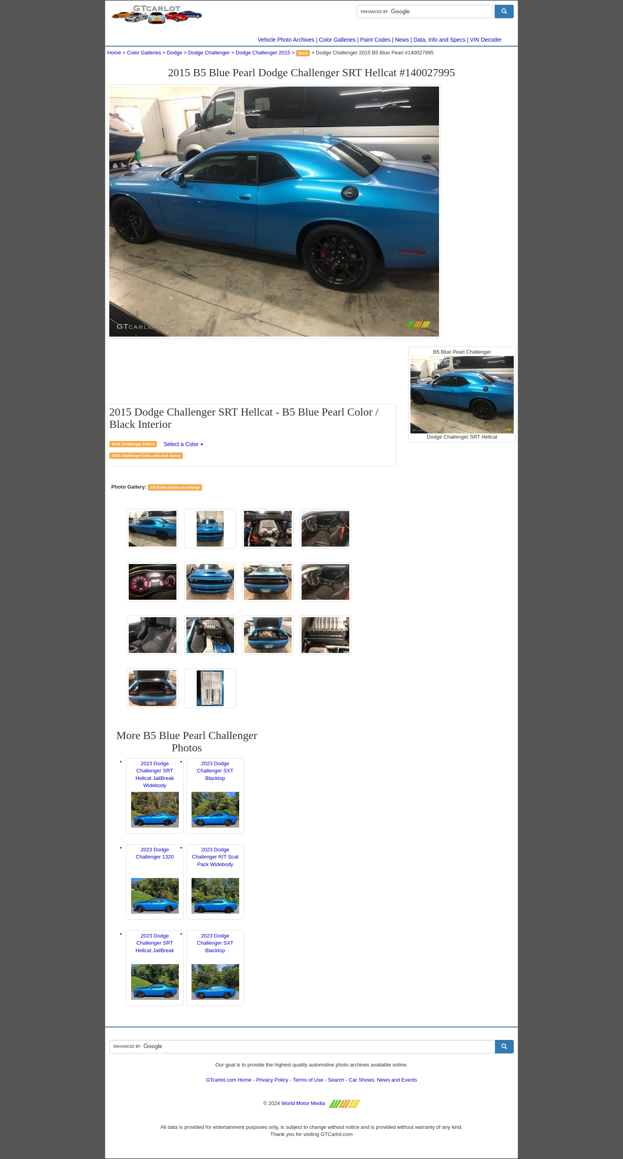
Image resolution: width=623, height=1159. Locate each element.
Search (336, 1080)
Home (114, 53)
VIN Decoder (486, 40)
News (402, 40)
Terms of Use (308, 1080)
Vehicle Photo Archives (286, 40)
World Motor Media (303, 1103)
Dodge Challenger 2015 (263, 53)
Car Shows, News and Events (383, 1080)
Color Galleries (337, 40)
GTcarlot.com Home (229, 1080)
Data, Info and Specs (440, 40)
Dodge (174, 53)
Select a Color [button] (183, 444)
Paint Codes (375, 40)
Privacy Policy (272, 1080)
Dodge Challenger (209, 53)
